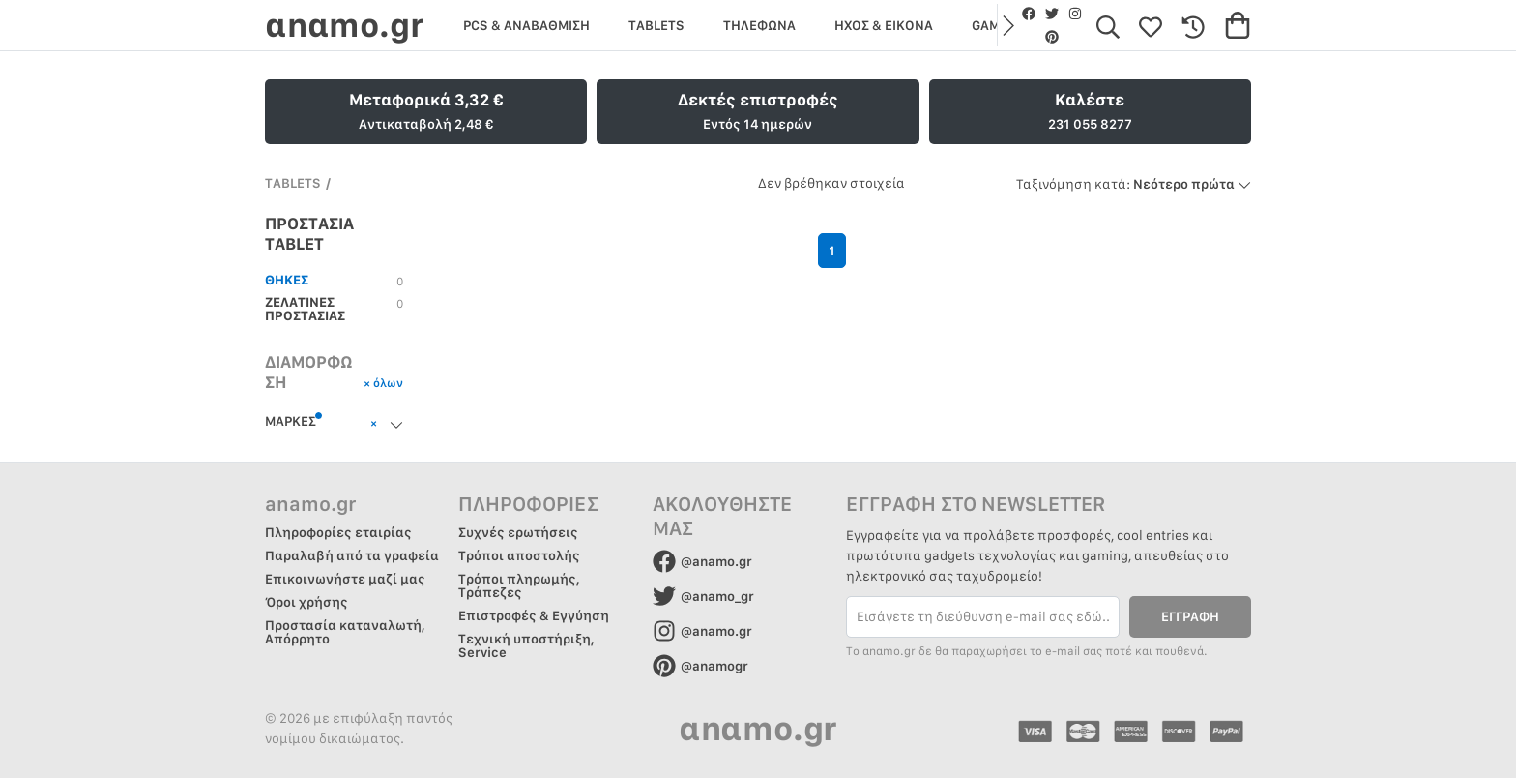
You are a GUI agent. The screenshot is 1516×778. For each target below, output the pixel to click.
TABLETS (293, 183)
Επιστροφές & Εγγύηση (533, 615)
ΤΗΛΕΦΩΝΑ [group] (759, 25)
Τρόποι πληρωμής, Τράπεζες (519, 585)
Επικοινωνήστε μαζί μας (345, 578)
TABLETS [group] (656, 25)
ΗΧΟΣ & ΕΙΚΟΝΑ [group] (883, 25)
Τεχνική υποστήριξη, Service (526, 645)
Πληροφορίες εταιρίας (338, 532)
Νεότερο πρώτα (1133, 184)
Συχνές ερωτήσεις (518, 532)
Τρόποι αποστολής (519, 555)
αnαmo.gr (344, 25)
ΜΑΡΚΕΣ (294, 420)
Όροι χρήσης (306, 602)
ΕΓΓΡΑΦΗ (1190, 616)
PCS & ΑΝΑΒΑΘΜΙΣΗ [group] (526, 25)
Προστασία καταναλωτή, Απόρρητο (345, 631)
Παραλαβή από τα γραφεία (352, 555)
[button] (1007, 25)
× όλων (383, 382)
